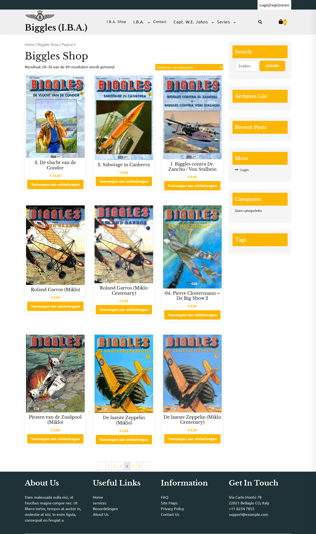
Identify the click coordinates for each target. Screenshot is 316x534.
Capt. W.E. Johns (191, 21)
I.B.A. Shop (116, 22)
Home (30, 44)
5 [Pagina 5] (133, 466)
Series (223, 21)
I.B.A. (138, 21)
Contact (159, 22)
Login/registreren (274, 4)
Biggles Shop (48, 44)
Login (244, 169)
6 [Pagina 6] (139, 466)
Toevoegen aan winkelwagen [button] (55, 184)
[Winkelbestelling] (189, 67)
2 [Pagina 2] (115, 466)
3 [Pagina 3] (121, 466)
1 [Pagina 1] (108, 466)
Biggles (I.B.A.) (56, 27)
